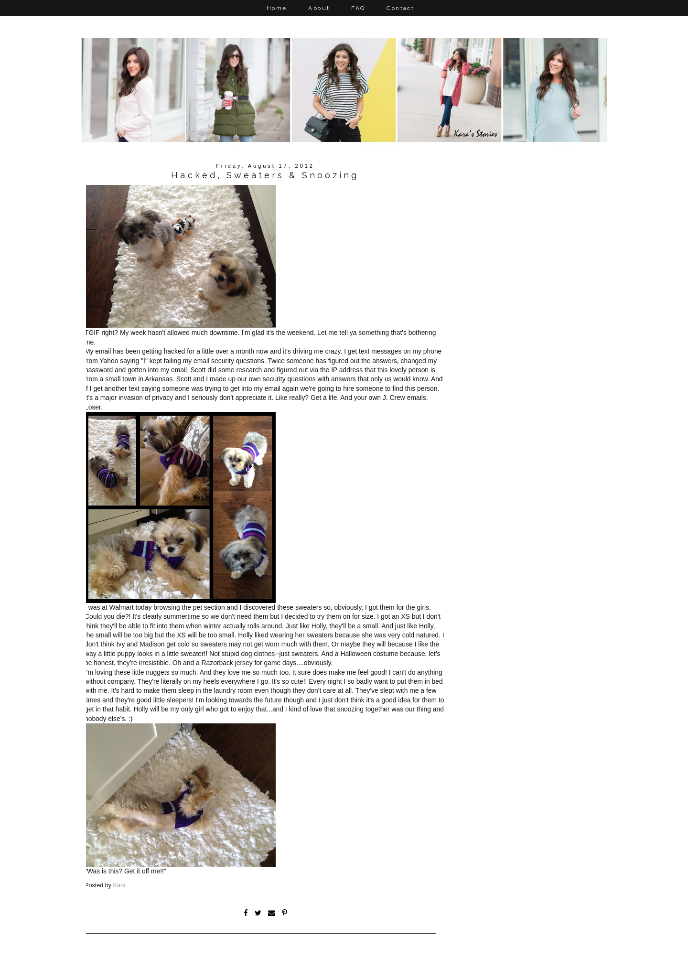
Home (277, 8)
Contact (400, 8)
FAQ (358, 8)
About (319, 8)
